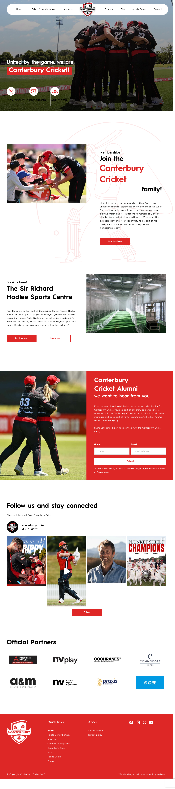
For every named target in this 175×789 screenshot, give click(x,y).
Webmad (161, 774)
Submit (130, 461)
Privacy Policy (148, 469)
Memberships (115, 241)
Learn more (56, 338)
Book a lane (21, 338)
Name (98, 444)
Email (134, 444)
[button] (106, 9)
